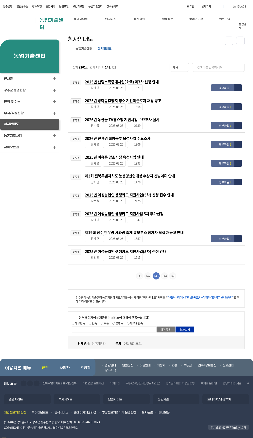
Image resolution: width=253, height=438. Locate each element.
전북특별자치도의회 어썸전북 (59, 381)
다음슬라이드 (30, 381)
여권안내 (145, 363)
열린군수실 (22, 6)
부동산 (187, 363)
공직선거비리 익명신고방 (180, 381)
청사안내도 (104, 48)
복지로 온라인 (209, 381)
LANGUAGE (230, 6)
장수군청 (7, 6)
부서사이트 (65, 397)
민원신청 (127, 363)
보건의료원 (78, 6)
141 (139, 273)
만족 (94, 321)
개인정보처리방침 (15, 410)
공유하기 (229, 41)
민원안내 (110, 363)
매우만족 (79, 321)
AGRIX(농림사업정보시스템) (143, 381)
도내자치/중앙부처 (219, 397)
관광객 (85, 365)
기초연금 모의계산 (93, 381)
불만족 (119, 321)
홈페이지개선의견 (85, 410)
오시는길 (147, 410)
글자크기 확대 (214, 6)
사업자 (64, 365)
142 (147, 273)
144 (164, 273)
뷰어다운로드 (40, 410)
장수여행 (37, 6)
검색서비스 (61, 410)
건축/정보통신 (207, 363)
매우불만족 (136, 321)
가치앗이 (115, 381)
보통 (106, 321)
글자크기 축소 (219, 6)
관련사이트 (16, 397)
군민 (45, 365)
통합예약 (50, 6)
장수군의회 (112, 6)
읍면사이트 (115, 397)
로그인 (190, 6)
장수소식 (110, 367)
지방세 (161, 363)
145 (172, 273)
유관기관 (163, 397)
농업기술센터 (95, 6)
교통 (174, 363)
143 (156, 273)
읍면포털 (64, 6)
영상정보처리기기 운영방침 (119, 410)
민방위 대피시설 (232, 381)
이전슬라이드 (23, 381)
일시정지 (37, 381)
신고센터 (228, 363)
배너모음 (164, 410)
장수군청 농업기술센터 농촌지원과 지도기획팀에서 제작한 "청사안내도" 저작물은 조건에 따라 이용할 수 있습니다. (157, 297)
